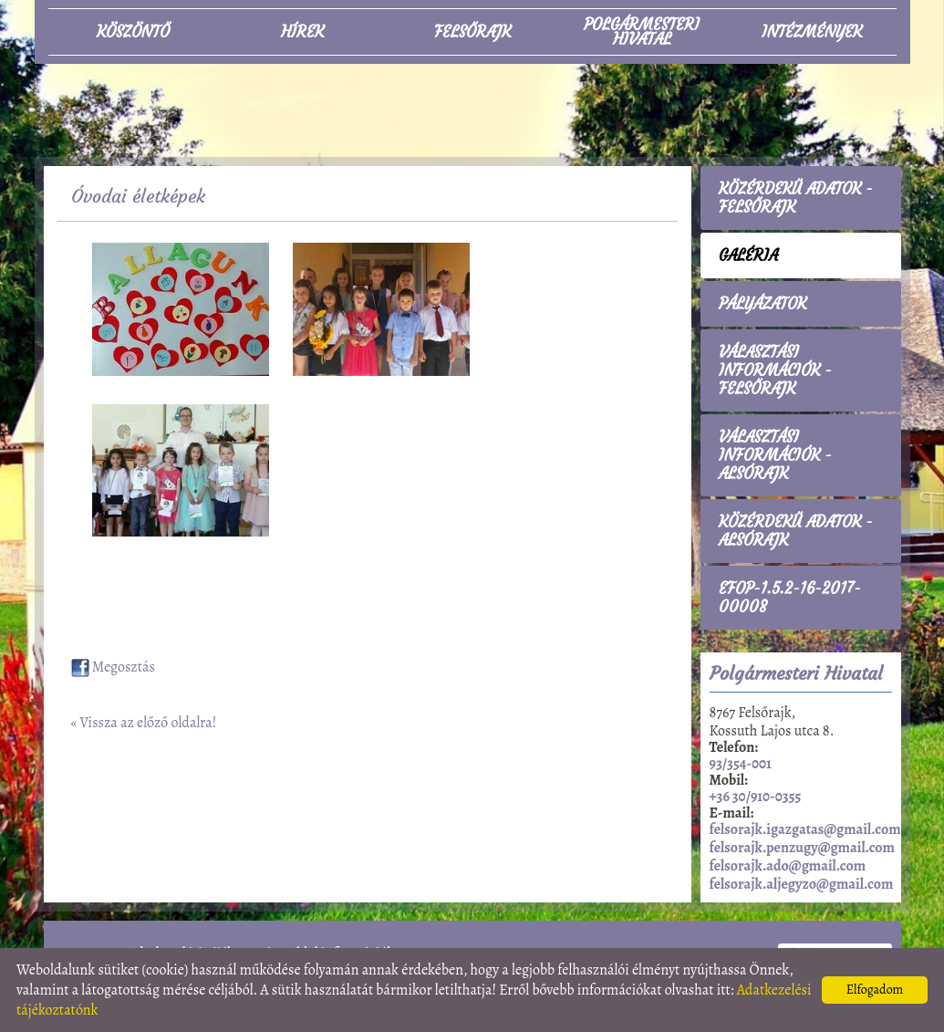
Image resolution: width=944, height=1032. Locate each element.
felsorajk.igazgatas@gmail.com (805, 829)
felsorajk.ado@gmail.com (788, 866)
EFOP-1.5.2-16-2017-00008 (790, 598)
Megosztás (113, 667)
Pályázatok (762, 304)
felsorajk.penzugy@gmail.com (802, 848)
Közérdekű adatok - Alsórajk (796, 531)
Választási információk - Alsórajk (775, 455)
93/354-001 (741, 764)
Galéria (748, 255)
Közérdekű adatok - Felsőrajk (796, 198)
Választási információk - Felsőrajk (775, 370)
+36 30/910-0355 (756, 797)
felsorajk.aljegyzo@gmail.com (802, 884)
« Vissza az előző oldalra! (144, 723)
